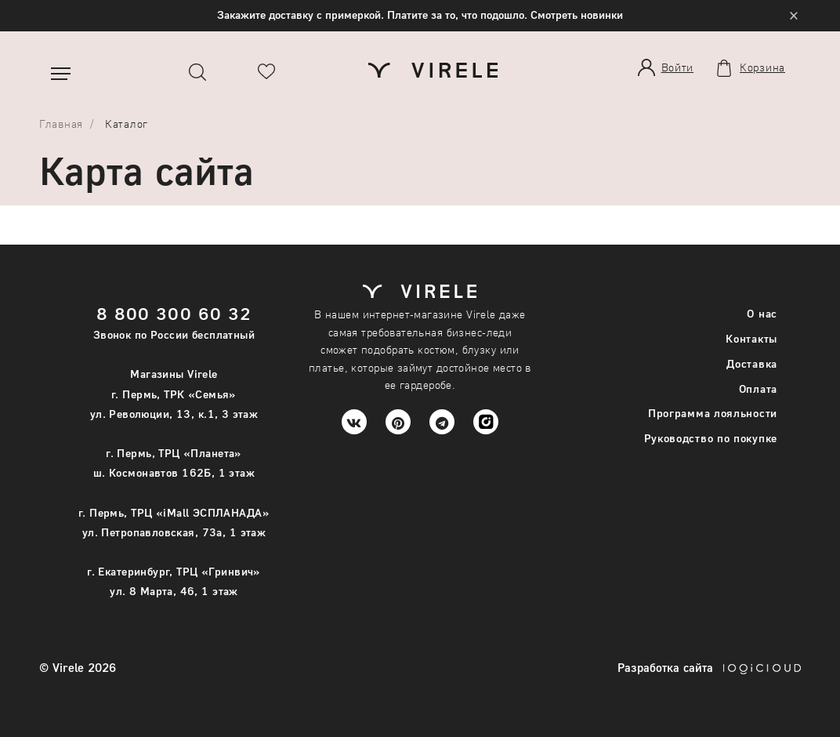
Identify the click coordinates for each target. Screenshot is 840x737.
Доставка (751, 363)
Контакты (751, 338)
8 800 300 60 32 (174, 313)
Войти (677, 67)
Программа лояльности (712, 412)
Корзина (762, 67)
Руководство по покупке (710, 438)
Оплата (758, 388)
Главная (61, 123)
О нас (762, 313)
